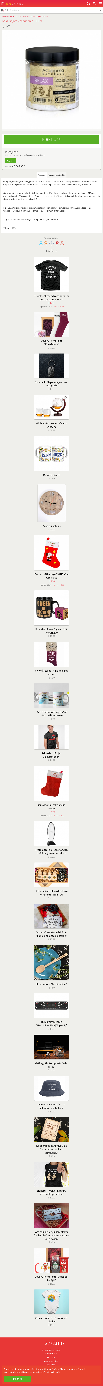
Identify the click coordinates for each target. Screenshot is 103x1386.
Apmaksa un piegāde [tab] (56, 175)
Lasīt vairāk (55, 1372)
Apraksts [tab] (41, 175)
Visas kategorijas (51, 1361)
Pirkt (51, 139)
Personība (51, 1364)
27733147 (55, 1343)
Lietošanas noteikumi (51, 1350)
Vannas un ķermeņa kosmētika (36, 16)
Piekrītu (17, 1378)
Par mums (51, 1357)
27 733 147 (18, 165)
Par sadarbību (51, 1353)
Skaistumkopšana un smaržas (13, 16)
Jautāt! (10, 160)
